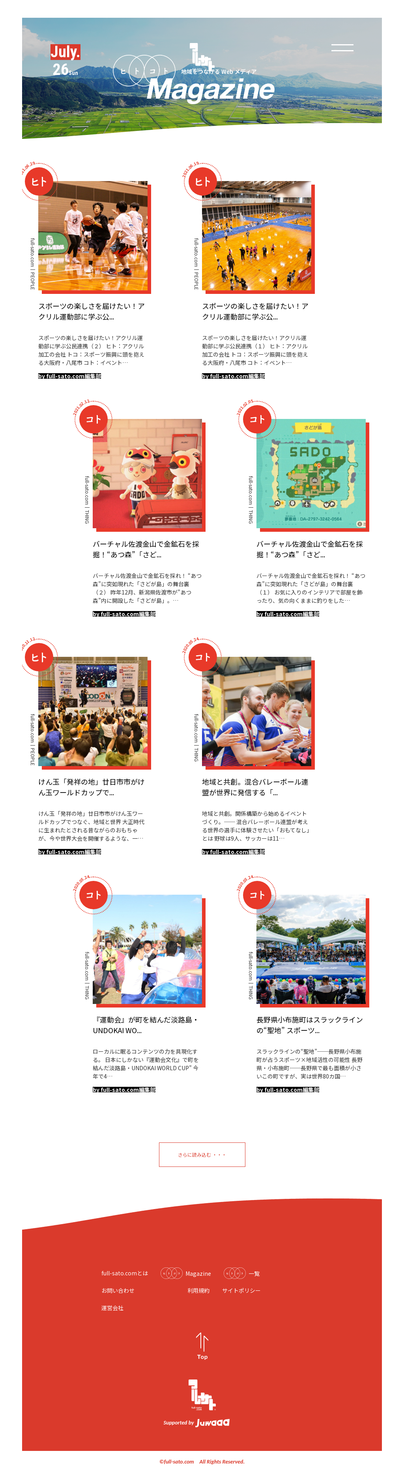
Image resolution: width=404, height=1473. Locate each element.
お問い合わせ (118, 1290)
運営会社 (112, 1308)
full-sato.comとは (124, 1273)
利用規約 (198, 1290)
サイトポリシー (241, 1290)
